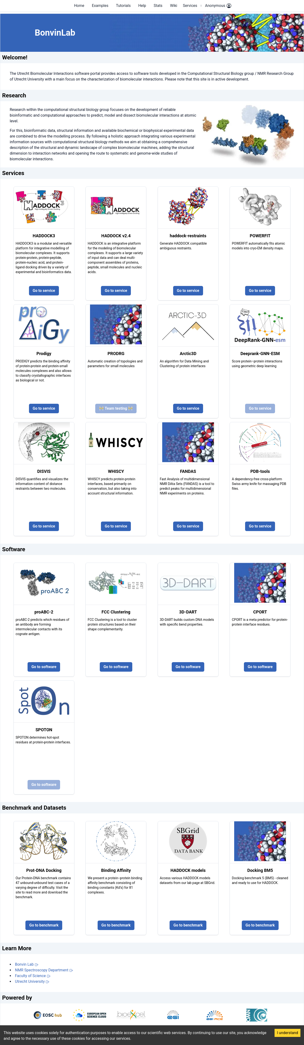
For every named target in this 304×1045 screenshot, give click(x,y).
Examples (100, 5)
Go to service (44, 290)
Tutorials (123, 5)
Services (190, 5)
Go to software (43, 667)
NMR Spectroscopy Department (44, 970)
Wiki (173, 5)
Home (79, 5)
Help (142, 5)
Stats (158, 5)
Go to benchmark (43, 925)
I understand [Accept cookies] (287, 1033)
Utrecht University (32, 981)
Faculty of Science (33, 976)
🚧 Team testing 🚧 (116, 408)
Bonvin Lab (26, 964)
